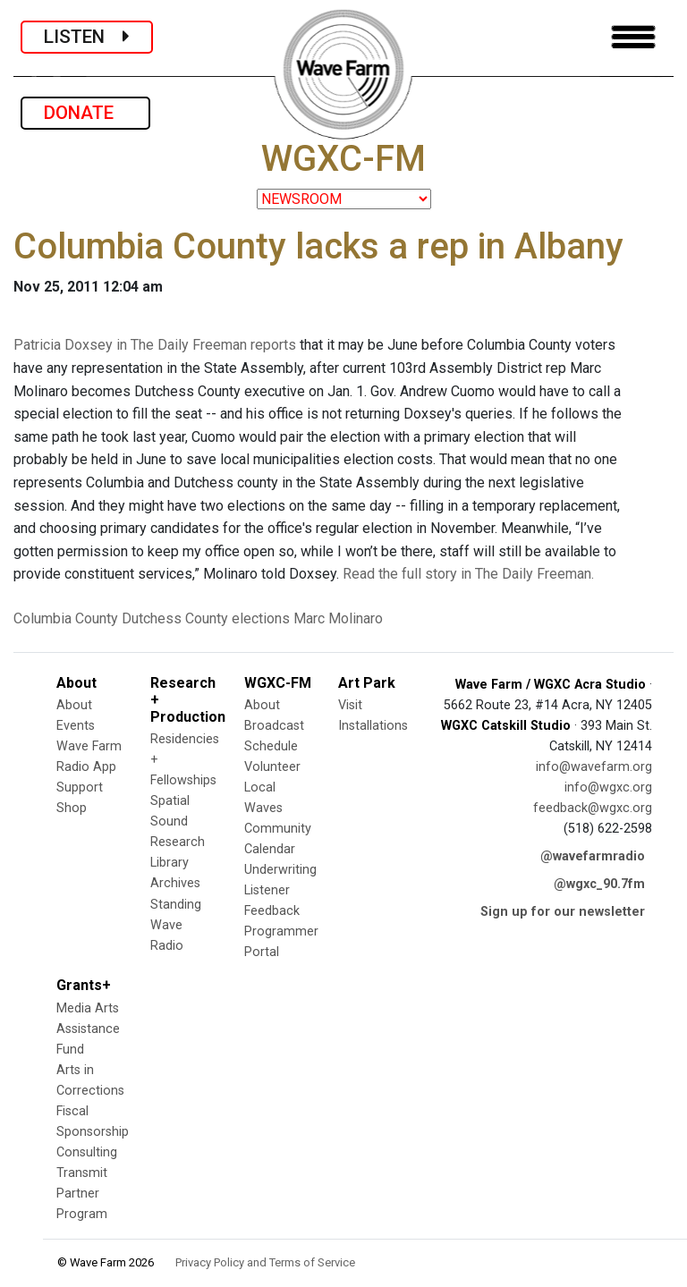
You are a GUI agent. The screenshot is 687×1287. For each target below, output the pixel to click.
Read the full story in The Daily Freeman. (468, 573)
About (74, 705)
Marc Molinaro (338, 618)
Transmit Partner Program (81, 1193)
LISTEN (87, 36)
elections (261, 618)
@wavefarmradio (592, 856)
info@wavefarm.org (594, 767)
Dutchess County (175, 618)
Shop (71, 808)
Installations (373, 725)
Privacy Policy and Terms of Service (265, 1262)
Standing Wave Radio (175, 925)
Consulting (86, 1152)
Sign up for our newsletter (562, 911)
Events (75, 725)
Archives (175, 883)
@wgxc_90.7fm (599, 884)
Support (79, 787)
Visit (350, 705)
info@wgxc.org (608, 787)
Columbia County (65, 618)
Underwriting (280, 869)
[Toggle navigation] (633, 37)
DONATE (85, 112)
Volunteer (272, 767)
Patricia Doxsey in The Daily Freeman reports (154, 344)
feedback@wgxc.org (592, 808)
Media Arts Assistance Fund (88, 1029)
